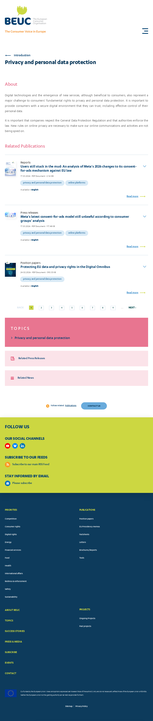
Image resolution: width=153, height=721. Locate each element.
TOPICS (9, 620)
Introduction (17, 55)
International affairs (14, 574)
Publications (70, 406)
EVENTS (9, 662)
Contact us (94, 406)
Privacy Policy (81, 706)
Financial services (13, 550)
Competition (11, 519)
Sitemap (68, 706)
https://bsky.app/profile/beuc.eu (15, 446)
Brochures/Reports (88, 550)
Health (8, 566)
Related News (22, 378)
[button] (145, 31)
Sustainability (11, 597)
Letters (82, 542)
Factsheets (84, 535)
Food (7, 558)
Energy (8, 542)
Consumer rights (12, 527)
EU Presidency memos (89, 527)
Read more (132, 196)
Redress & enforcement (16, 581)
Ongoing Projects (87, 618)
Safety (8, 589)
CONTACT (10, 673)
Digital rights (11, 535)
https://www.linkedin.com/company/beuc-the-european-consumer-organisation (22, 446)
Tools (81, 558)
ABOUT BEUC (12, 610)
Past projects (85, 626)
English (34, 189)
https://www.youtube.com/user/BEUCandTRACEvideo (7, 446)
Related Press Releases (28, 358)
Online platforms (76, 182)
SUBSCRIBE (11, 652)
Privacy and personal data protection (42, 182)
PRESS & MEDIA (13, 641)
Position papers (86, 519)
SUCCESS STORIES (15, 631)
